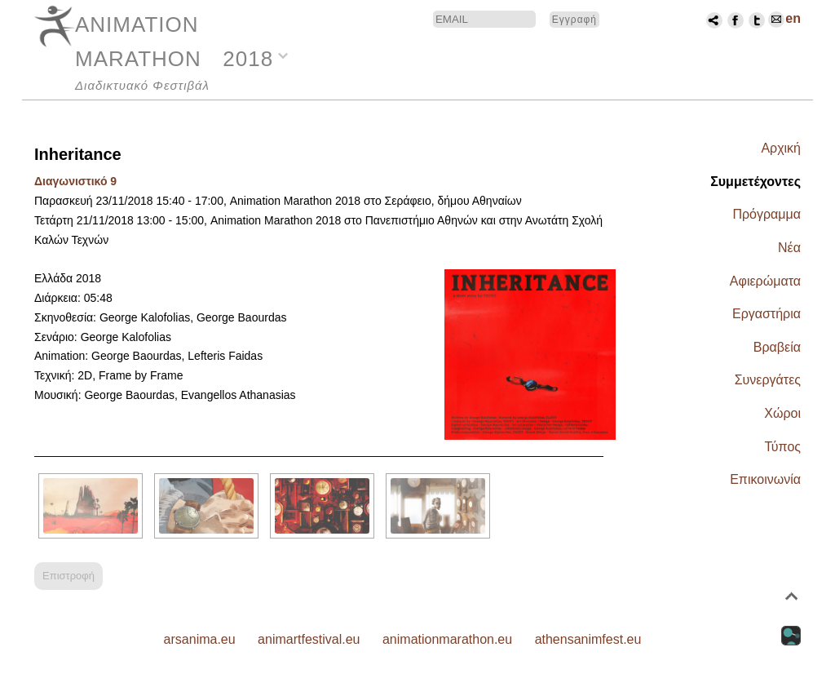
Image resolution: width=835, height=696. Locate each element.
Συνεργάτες (768, 380)
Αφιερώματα (765, 281)
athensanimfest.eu (588, 639)
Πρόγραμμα (766, 214)
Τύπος (782, 447)
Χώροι (782, 413)
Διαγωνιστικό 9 (75, 181)
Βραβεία (777, 347)
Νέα (789, 248)
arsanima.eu (200, 639)
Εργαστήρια (766, 314)
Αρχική (781, 148)
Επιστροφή (68, 576)
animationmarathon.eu (447, 639)
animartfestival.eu (309, 639)
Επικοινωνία (765, 479)
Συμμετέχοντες (755, 181)
